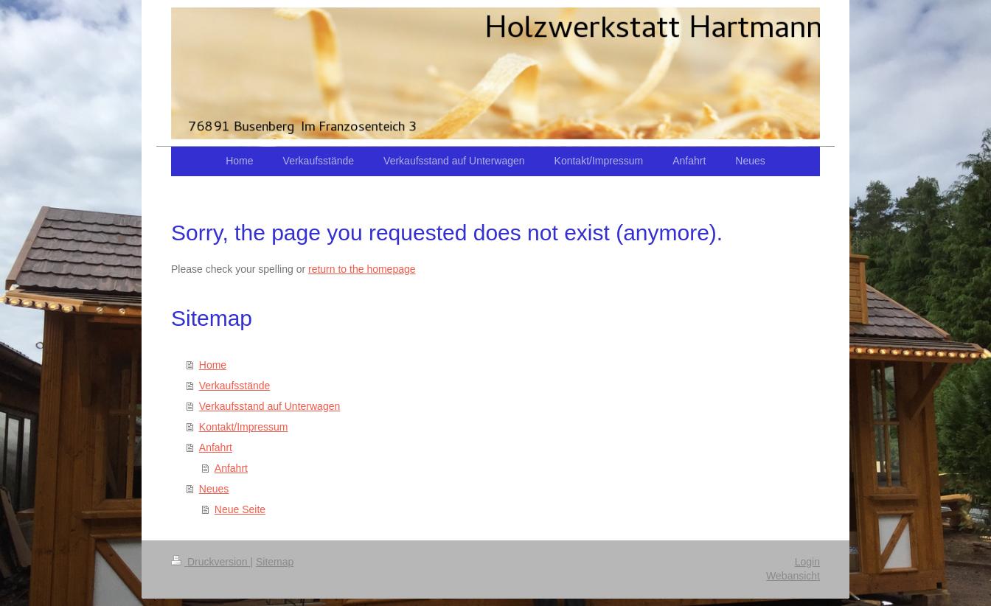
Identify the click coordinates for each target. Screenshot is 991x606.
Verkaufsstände (235, 385)
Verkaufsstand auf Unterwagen (269, 406)
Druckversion (210, 562)
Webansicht (793, 576)
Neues (214, 489)
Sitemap (274, 562)
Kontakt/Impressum (243, 427)
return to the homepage (362, 269)
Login (807, 562)
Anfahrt (215, 447)
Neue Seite (240, 509)
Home (212, 365)
